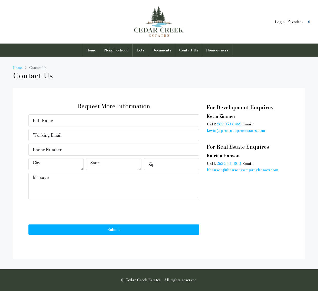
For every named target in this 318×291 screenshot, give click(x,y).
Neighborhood (116, 50)
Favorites (299, 22)
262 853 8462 (229, 124)
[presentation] (67, 212)
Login (280, 22)
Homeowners (217, 50)
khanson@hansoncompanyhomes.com (242, 170)
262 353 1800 (229, 163)
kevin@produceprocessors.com (236, 130)
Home (91, 50)
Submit (114, 229)
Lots (140, 50)
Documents (161, 50)
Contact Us (188, 50)
